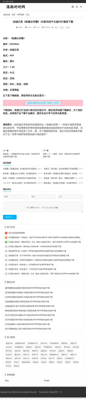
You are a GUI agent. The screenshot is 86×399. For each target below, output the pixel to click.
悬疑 (44, 352)
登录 (32, 208)
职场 (35, 352)
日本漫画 (54, 345)
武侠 (35, 360)
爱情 (64, 345)
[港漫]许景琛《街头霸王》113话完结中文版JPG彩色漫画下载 (32, 271)
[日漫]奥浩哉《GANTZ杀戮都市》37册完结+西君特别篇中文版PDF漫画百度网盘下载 (41, 262)
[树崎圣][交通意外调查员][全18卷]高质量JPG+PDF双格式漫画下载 (30, 312)
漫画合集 (26, 364)
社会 (43, 364)
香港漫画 (54, 356)
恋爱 (64, 356)
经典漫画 (20, 345)
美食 (68, 364)
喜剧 (9, 360)
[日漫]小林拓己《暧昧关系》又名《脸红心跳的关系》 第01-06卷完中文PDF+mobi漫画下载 (44, 275)
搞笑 (58, 348)
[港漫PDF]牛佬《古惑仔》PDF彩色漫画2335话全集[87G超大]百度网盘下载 (37, 252)
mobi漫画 (69, 360)
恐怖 (26, 356)
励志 (44, 356)
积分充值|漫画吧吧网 (17, 234)
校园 (29, 348)
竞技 (61, 352)
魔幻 (26, 352)
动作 (18, 352)
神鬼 (70, 352)
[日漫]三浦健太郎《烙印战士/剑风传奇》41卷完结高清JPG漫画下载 (35, 248)
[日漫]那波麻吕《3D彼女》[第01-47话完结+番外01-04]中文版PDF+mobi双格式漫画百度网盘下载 (46, 239)
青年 (53, 352)
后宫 (43, 360)
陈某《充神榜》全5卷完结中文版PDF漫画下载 (22, 178)
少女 (9, 348)
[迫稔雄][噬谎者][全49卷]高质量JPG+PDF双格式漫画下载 (27, 303)
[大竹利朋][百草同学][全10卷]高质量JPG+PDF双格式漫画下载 (29, 321)
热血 (38, 348)
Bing (7, 382)
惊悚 (51, 364)
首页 (13, 15)
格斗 (9, 352)
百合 (16, 364)
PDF (12, 44)
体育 (35, 356)
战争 (18, 360)
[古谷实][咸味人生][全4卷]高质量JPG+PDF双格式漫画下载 (27, 326)
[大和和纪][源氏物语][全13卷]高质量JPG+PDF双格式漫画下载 (29, 299)
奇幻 (67, 348)
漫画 (5, 124)
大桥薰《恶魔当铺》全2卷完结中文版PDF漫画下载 (24, 169)
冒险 (73, 345)
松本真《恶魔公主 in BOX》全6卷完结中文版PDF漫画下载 (27, 173)
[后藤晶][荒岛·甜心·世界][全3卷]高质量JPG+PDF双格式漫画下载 (29, 308)
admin (20, 27)
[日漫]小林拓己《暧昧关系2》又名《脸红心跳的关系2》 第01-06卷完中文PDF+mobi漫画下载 (45, 243)
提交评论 (9, 219)
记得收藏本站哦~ (9, 1)
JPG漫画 (19, 348)
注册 (56, 208)
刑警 (21, 38)
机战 (61, 27)
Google (46, 382)
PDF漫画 (20, 15)
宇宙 (19, 128)
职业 (59, 364)
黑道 (16, 367)
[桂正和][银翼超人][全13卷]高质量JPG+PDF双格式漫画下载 (28, 330)
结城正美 (14, 49)
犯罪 (76, 364)
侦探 (67, 27)
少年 (30, 131)
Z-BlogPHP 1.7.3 (55, 394)
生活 (9, 356)
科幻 (56, 27)
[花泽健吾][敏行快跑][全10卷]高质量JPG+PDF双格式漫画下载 (29, 294)
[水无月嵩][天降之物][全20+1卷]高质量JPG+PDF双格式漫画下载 (30, 317)
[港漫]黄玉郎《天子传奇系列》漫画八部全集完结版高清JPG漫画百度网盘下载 (39, 257)
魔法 (18, 356)
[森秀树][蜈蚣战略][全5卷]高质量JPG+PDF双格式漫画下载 (27, 289)
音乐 (8, 367)
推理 (8, 364)
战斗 (34, 134)
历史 (26, 360)
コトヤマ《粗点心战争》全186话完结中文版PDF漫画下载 (27, 183)
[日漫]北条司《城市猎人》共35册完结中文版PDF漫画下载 (31, 266)
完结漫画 (32, 345)
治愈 (59, 360)
